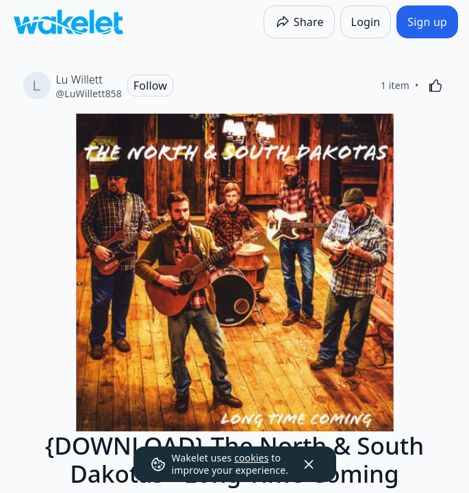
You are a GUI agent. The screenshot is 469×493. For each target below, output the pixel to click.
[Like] (435, 86)
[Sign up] (427, 21)
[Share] (299, 21)
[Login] (366, 21)
